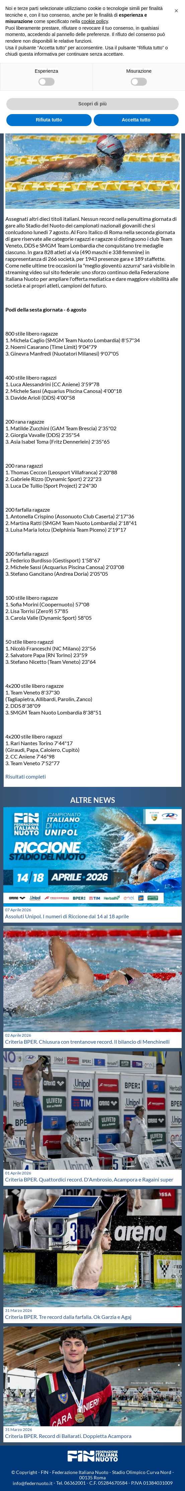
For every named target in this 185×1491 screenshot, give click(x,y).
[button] (176, 10)
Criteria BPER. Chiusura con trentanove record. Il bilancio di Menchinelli (87, 1041)
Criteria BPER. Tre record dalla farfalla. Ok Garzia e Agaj (68, 1317)
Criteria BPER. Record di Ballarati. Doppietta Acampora (68, 1436)
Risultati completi (25, 776)
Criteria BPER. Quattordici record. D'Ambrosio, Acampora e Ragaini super (89, 1179)
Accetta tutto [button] (136, 119)
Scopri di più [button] (92, 103)
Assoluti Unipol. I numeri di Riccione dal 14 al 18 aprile (67, 916)
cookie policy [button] (94, 21)
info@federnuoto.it (33, 1483)
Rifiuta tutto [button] (49, 119)
